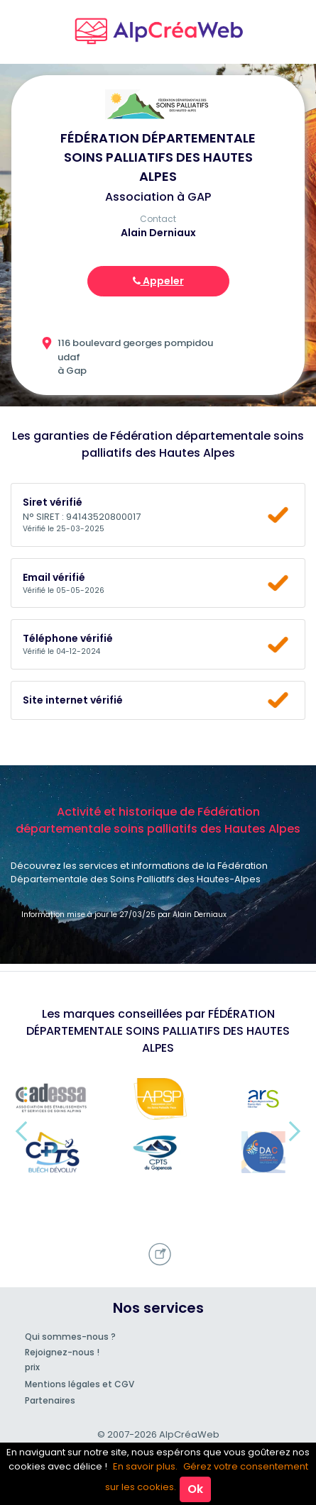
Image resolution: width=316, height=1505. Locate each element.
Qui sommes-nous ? (70, 1337)
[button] (21, 1131)
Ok (195, 1489)
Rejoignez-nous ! (62, 1352)
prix (32, 1367)
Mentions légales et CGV (79, 1384)
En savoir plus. (145, 1466)
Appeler (158, 281)
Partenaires (50, 1400)
